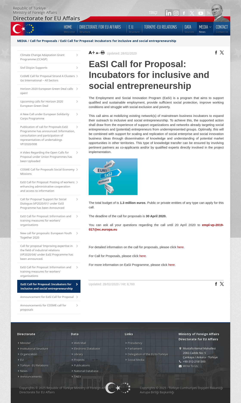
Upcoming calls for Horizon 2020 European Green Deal (49, 103)
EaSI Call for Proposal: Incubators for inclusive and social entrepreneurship (118, 41)
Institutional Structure (34, 348)
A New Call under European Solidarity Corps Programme (49, 116)
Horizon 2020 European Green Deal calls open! (49, 91)
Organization (28, 354)
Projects (79, 360)
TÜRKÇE (153, 13)
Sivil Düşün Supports (49, 68)
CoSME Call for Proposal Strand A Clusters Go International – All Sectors (49, 78)
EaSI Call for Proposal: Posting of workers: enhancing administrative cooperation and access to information (49, 186)
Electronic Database (87, 348)
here (180, 247)
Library (78, 354)
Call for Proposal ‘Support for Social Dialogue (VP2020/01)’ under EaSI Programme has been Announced (49, 203)
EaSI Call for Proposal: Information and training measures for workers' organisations (49, 220)
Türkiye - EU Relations (34, 365)
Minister (25, 343)
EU (22, 360)
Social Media (136, 360)
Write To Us (190, 366)
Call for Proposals (43, 41)
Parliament (135, 348)
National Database (86, 371)
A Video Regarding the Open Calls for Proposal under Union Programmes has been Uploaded (49, 156)
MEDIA (22, 41)
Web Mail (80, 343)
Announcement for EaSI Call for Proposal (49, 297)
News (24, 371)
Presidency (135, 343)
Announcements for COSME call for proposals (49, 307)
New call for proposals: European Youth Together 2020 (49, 235)
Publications (82, 365)
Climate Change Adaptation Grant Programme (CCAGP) (49, 57)
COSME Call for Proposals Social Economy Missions (49, 171)
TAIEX (77, 376)
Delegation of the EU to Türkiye (148, 354)
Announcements (31, 376)
